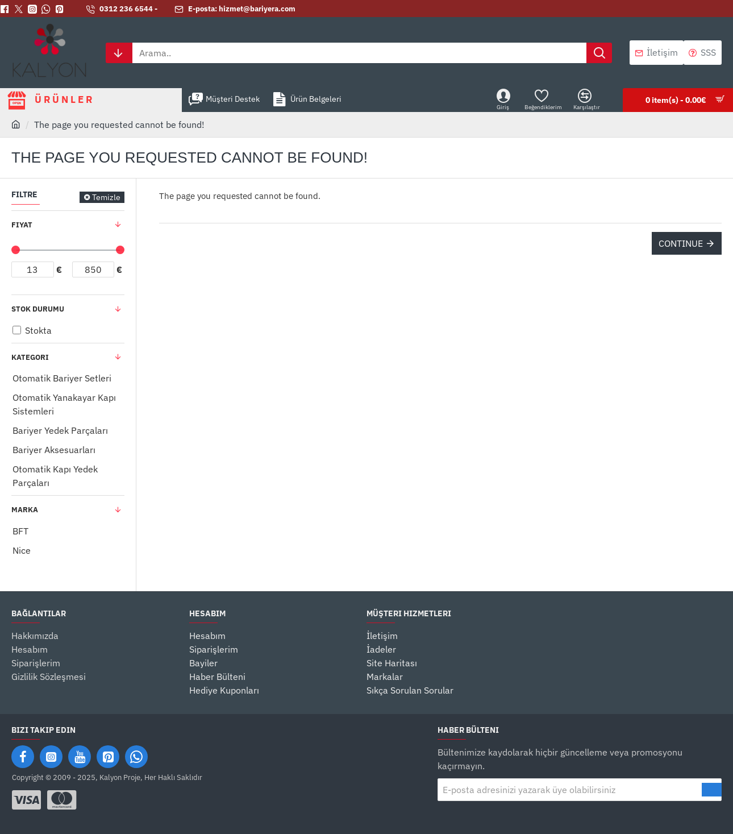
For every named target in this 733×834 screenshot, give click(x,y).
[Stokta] (17, 330)
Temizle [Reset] (106, 197)
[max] (93, 269)
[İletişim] (657, 52)
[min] (32, 269)
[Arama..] (599, 53)
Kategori (30, 357)
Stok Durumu (37, 309)
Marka (24, 509)
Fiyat (21, 225)
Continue (681, 243)
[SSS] (703, 52)
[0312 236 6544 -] (121, 9)
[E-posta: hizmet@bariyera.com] (234, 9)
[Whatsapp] (48, 9)
